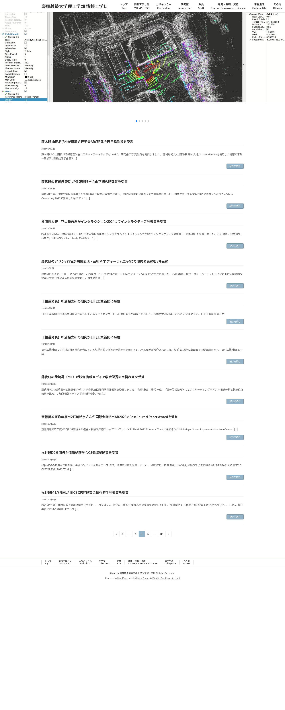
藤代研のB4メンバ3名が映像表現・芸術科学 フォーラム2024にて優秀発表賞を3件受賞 (104, 261)
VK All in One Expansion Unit (166, 578)
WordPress (122, 578)
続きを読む (235, 166)
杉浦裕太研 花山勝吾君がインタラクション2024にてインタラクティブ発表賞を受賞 (104, 222)
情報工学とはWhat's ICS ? (65, 562)
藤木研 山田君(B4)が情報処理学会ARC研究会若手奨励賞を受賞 (87, 142)
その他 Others (186, 562)
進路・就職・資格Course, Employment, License (142, 562)
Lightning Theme (141, 578)
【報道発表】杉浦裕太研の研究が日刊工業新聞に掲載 (80, 301)
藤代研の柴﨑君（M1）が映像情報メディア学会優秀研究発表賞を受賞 (93, 377)
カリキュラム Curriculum (85, 562)
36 (161, 534)
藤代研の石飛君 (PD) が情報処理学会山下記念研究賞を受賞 (84, 182)
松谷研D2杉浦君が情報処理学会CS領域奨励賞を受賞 (79, 453)
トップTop (48, 562)
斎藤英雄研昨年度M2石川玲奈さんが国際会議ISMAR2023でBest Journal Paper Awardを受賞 (109, 417)
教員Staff (119, 562)
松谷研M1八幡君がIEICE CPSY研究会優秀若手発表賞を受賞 (85, 492)
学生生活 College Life (170, 562)
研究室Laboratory (104, 562)
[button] (136, 121)
